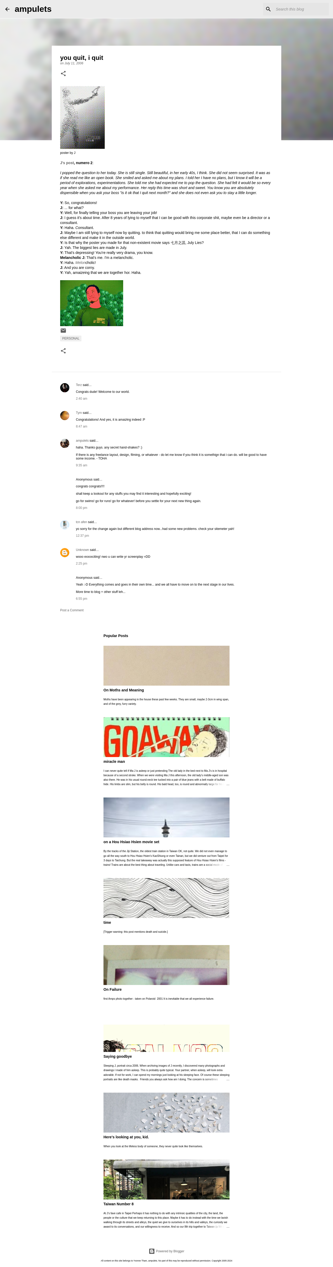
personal (70, 338)
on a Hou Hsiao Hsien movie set (131, 842)
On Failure (112, 989)
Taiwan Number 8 (118, 1204)
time (107, 922)
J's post (67, 163)
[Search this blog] (301, 9)
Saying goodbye (117, 1056)
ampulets (33, 9)
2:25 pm (81, 563)
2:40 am (81, 398)
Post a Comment (72, 610)
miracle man (114, 761)
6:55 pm (81, 599)
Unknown (82, 550)
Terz (79, 385)
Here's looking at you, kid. (126, 1137)
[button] (63, 74)
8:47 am (81, 426)
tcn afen (81, 522)
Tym (79, 413)
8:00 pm (81, 508)
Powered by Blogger (166, 1251)
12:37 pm (82, 536)
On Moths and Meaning (123, 690)
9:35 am (81, 465)
